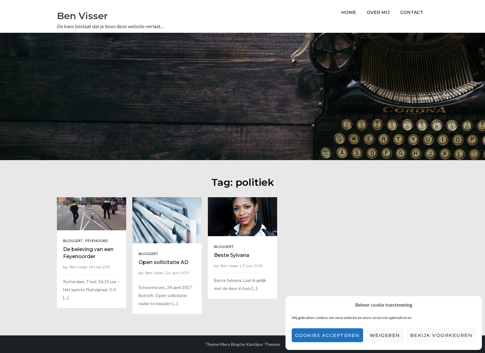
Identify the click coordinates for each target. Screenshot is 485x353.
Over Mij (378, 12)
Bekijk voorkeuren (441, 335)
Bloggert (73, 240)
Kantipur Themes (263, 344)
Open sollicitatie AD (163, 262)
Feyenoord (96, 240)
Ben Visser (82, 16)
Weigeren (385, 335)
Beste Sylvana (231, 255)
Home (348, 12)
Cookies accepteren (327, 335)
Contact (411, 12)
